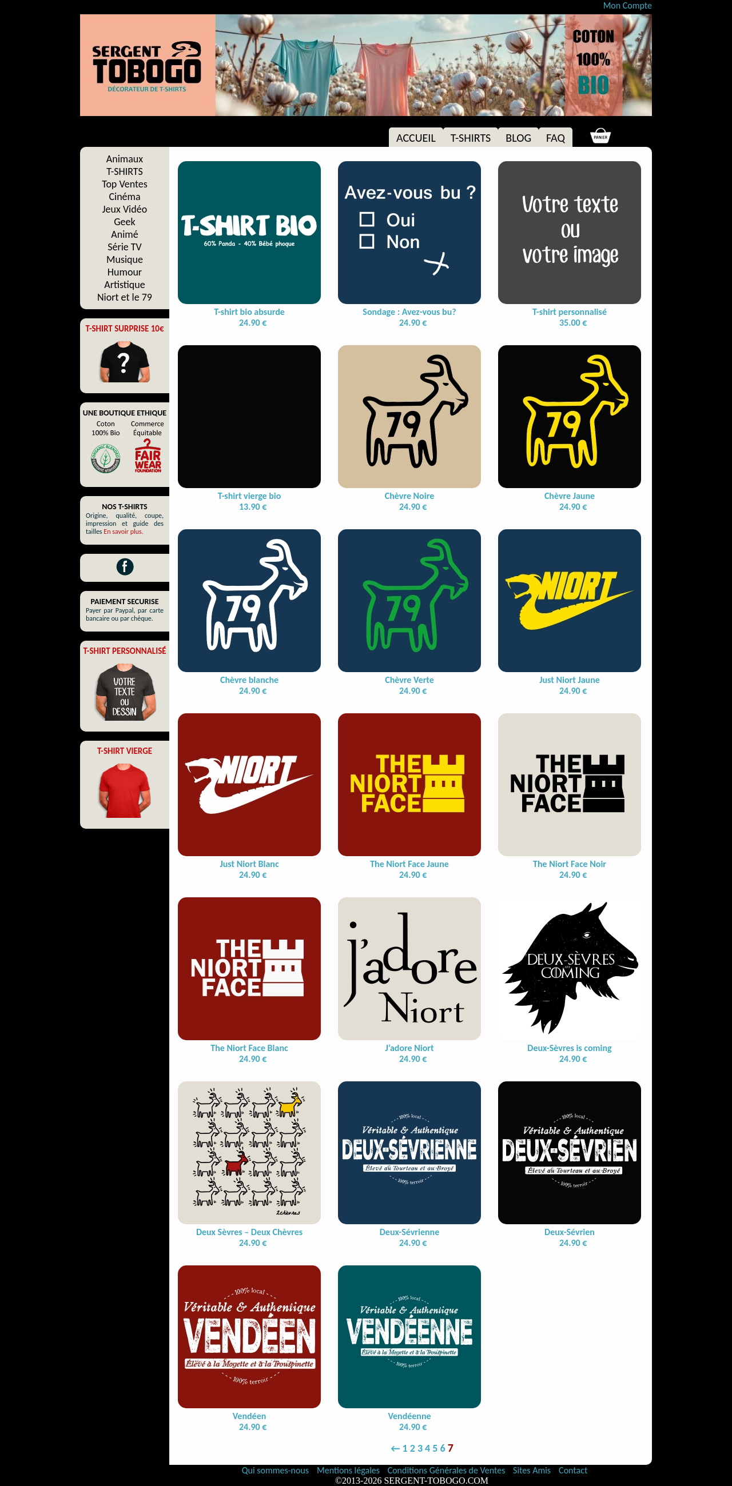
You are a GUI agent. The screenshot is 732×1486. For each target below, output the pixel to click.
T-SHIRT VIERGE (124, 751)
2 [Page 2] (412, 1448)
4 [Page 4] (427, 1448)
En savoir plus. (124, 532)
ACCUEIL (416, 138)
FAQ (555, 138)
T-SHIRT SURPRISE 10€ (124, 328)
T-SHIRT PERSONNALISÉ (124, 651)
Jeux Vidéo (124, 209)
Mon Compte (627, 5)
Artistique (124, 284)
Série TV (125, 247)
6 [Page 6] (442, 1448)
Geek (124, 221)
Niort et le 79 (124, 297)
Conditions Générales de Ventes (447, 1470)
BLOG (518, 138)
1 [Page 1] (405, 1448)
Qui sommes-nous (275, 1470)
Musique (124, 259)
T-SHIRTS (471, 138)
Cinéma (124, 196)
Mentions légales (349, 1470)
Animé (124, 234)
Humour (125, 272)
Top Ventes (125, 184)
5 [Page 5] (434, 1448)
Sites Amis (532, 1470)
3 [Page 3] (420, 1448)
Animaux (124, 159)
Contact (573, 1470)
